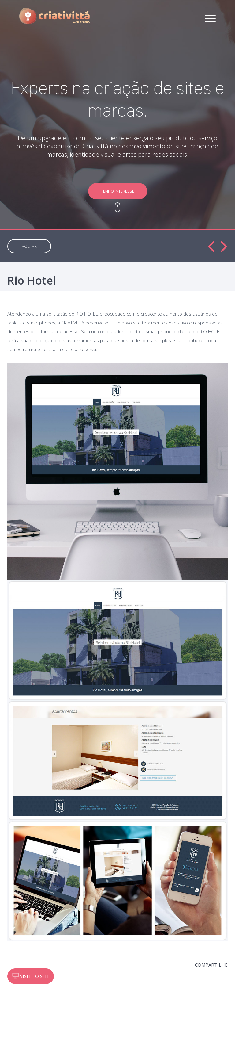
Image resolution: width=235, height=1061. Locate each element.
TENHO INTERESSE (117, 191)
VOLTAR (29, 246)
